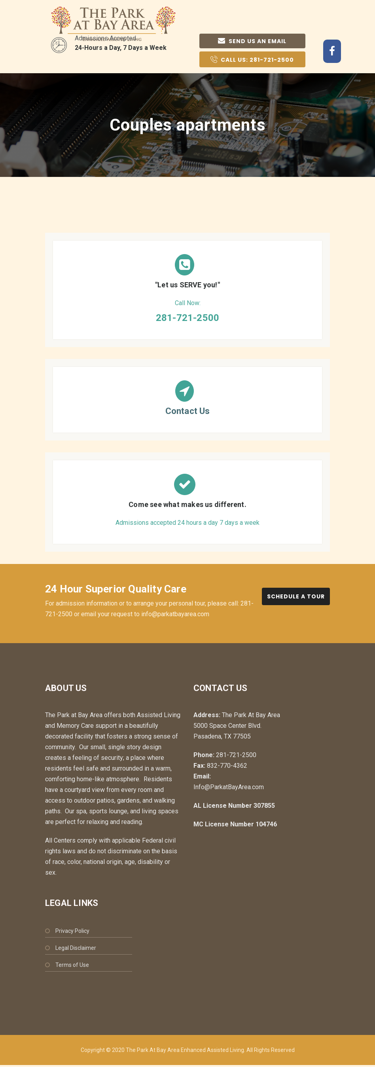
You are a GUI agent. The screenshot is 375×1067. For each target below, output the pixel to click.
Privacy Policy (72, 931)
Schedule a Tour (296, 596)
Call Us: (252, 59)
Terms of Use (72, 965)
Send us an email (252, 41)
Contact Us (187, 411)
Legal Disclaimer (75, 948)
